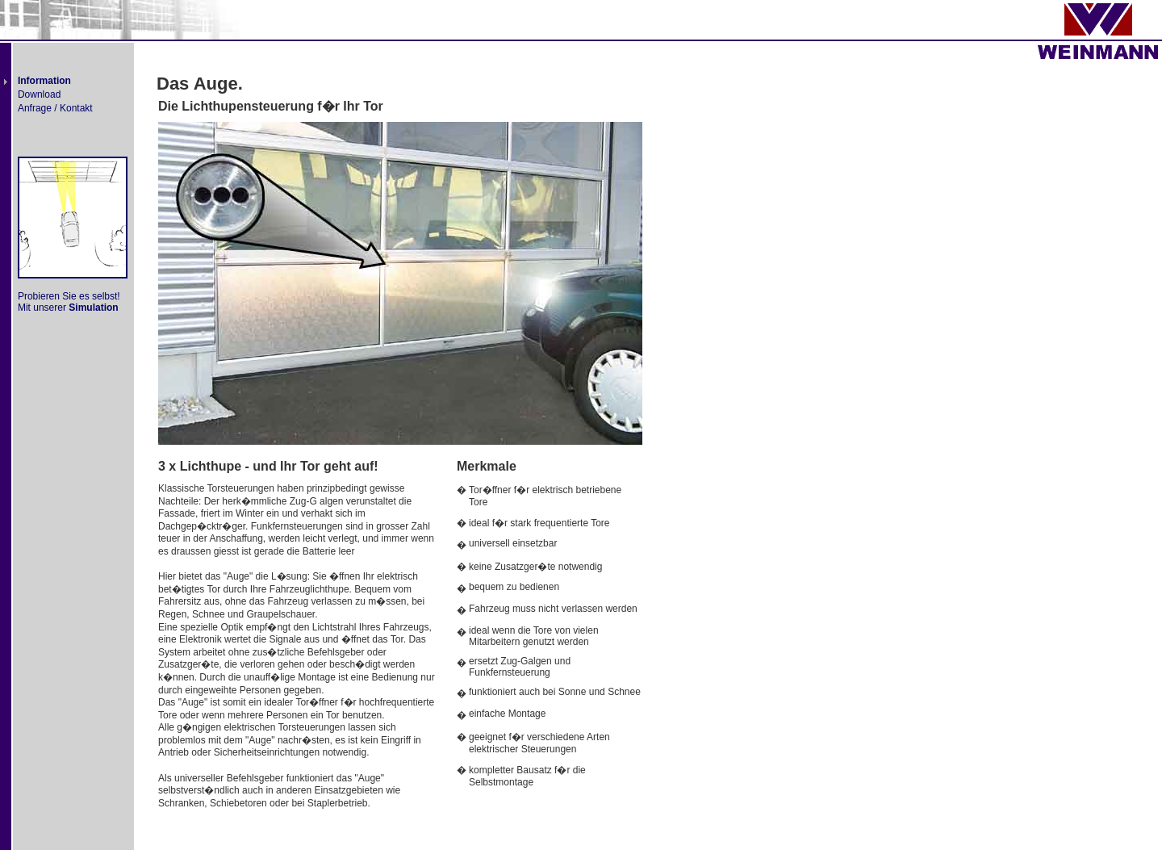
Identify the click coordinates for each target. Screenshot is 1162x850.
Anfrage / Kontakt (55, 108)
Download (39, 94)
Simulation (93, 307)
